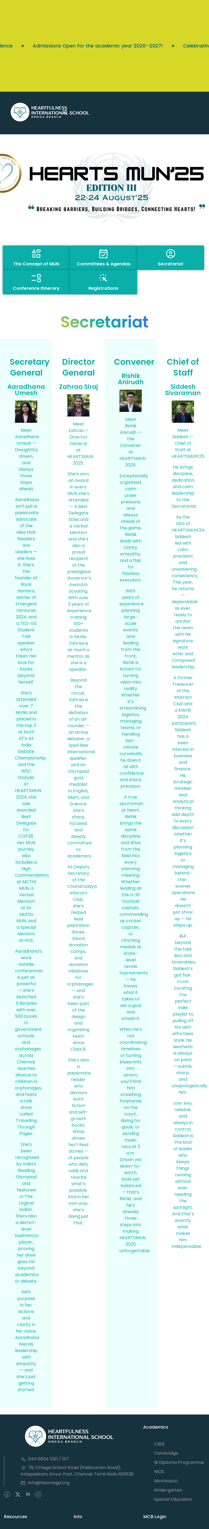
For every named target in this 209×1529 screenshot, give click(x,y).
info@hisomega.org (45, 1483)
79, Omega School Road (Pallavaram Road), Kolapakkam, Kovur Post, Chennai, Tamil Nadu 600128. (77, 1470)
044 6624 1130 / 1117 (45, 1459)
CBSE (159, 1444)
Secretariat (170, 264)
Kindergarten (168, 1490)
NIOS (159, 1471)
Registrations (103, 288)
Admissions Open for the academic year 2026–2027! (73, 45)
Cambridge (166, 1453)
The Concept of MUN (36, 264)
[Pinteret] (28, 1495)
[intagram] (38, 1495)
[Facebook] (7, 1495)
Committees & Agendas (103, 264)
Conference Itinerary (36, 288)
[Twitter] (18, 1495)
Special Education (173, 1499)
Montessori (166, 1481)
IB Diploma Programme (179, 1462)
